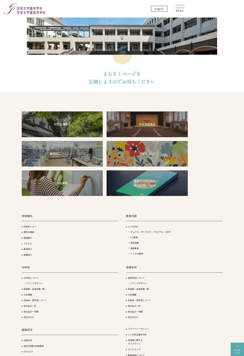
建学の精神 (34, 199)
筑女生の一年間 (102, 228)
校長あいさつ (35, 194)
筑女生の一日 (101, 222)
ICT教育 (67, 212)
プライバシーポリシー (204, 182)
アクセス (33, 211)
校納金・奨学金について (106, 216)
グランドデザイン (105, 199)
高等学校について (136, 194)
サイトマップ (200, 203)
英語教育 (68, 224)
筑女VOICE (100, 233)
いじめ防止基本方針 (203, 188)
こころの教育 (70, 229)
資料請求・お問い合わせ (205, 225)
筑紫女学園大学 (61, 325)
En (210, 9)
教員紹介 (33, 216)
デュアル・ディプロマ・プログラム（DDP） (72, 203)
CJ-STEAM (66, 194)
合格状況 (165, 194)
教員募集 (198, 214)
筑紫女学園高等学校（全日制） (95, 325)
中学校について (102, 194)
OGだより (165, 205)
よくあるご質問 (201, 220)
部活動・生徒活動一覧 (105, 205)
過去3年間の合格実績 (171, 199)
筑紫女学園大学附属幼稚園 (206, 325)
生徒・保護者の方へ (203, 237)
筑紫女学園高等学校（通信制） (138, 325)
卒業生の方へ (200, 242)
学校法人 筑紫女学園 (34, 325)
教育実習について (202, 208)
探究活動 (68, 218)
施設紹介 (33, 205)
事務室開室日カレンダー (205, 231)
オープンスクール (170, 219)
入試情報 (99, 211)
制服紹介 (33, 222)
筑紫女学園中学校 (173, 325)
